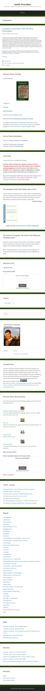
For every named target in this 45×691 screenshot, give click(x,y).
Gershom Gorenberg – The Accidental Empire (15, 626)
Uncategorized (7, 61)
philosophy (21, 63)
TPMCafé (5, 607)
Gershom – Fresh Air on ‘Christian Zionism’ (14, 652)
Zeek (4, 612)
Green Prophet (7, 543)
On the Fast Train (7, 444)
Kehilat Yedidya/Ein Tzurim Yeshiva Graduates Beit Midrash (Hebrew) (21, 561)
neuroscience (15, 63)
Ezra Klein (6, 536)
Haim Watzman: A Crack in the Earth (12, 635)
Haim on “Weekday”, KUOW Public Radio (14, 659)
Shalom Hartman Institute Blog (11, 591)
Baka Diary (6, 524)
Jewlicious (6, 547)
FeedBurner (26, 288)
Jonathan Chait (7, 554)
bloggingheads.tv (7, 529)
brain (5, 63)
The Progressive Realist (9, 603)
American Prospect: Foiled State (11, 491)
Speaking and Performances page (22, 124)
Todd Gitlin (6, 605)
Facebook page (19, 146)
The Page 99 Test (7, 600)
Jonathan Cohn (7, 556)
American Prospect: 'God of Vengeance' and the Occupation (18, 489)
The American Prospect (9, 678)
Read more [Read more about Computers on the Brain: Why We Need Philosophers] (4, 56)
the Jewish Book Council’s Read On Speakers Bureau (21, 126)
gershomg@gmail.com (31, 172)
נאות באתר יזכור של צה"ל (21, 354)
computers (9, 63)
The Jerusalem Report (9, 680)
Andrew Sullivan (7, 522)
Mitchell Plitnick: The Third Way (11, 575)
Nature (5, 675)
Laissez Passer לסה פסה (9, 563)
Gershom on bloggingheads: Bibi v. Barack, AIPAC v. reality (19, 656)
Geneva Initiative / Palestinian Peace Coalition (15, 540)
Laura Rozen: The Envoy (9, 568)
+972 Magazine (7, 517)
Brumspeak (6, 533)
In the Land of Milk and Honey (11, 545)
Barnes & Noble (25, 225)
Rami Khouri (6, 582)
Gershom (5, 160)
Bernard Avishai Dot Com (10, 526)
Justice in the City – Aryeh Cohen (12, 559)
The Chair (5, 423)
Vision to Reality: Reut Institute (11, 609)
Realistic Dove (7, 584)
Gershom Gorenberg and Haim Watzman (21, 383)
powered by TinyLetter (22, 470)
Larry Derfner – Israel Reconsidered (12, 566)
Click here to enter (27, 246)
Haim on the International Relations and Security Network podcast (20, 661)
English (6, 350)
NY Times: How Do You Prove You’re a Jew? (15, 496)
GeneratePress (31, 688)
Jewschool (6, 549)
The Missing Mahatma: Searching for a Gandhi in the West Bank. (20, 500)
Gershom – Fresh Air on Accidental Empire (14, 654)
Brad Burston (6, 531)
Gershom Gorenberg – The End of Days (13, 629)
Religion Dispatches (8, 589)
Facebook (20, 144)
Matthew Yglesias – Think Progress (12, 573)
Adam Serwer (6, 520)
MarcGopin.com (7, 570)
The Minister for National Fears (11, 498)
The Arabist (6, 596)
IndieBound (35, 225)
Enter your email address (23, 458)
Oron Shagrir (35, 51)
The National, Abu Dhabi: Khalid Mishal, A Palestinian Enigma (19, 503)
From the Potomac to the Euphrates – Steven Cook (16, 538)
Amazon (18, 225)
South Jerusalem (22, 4)
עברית (15, 350)
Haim (11, 160)
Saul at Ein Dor (7, 434)
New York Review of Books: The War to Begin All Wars (18, 494)
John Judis (6, 552)
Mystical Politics (7, 580)
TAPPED (5, 593)
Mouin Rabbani (7, 577)
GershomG (25, 140)
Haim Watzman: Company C (10, 637)
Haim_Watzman (14, 140)
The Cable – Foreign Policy (10, 598)
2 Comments (7, 65)
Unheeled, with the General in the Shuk (13, 411)
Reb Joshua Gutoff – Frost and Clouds (13, 586)
